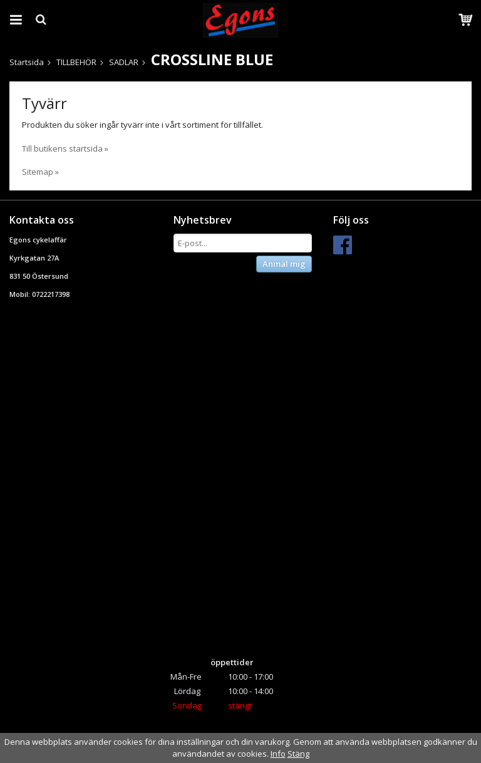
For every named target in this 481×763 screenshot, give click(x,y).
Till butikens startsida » (65, 148)
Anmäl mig (284, 263)
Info (278, 753)
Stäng (298, 753)
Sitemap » (40, 171)
